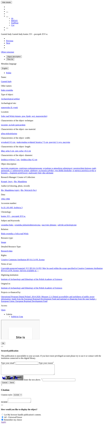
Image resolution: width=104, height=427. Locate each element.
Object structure (7, 52)
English (5, 68)
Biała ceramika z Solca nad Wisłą (14, 234)
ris (12, 18)
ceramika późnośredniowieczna (28, 225)
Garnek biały (6, 81)
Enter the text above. (33, 382)
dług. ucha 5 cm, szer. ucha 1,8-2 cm (16, 151)
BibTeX (14, 21)
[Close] (2, 346)
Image (3, 242)
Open (3, 310)
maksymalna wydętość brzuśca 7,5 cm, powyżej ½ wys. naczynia (43, 142)
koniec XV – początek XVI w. (13, 216)
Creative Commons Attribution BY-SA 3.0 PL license (23, 260)
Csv (12, 25)
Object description (14, 57)
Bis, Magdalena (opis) (10, 190)
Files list (10, 59)
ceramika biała (7, 225)
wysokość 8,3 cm (8, 142)
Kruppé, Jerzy (7, 181)
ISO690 (4, 405)
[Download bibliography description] (7, 16)
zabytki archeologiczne (67, 225)
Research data (6, 251)
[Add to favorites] (7, 12)
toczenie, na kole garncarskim (13, 125)
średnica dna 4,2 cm (29, 159)
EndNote (14, 23)
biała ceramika (7, 90)
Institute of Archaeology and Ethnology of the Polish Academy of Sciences (31, 279)
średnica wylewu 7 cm (10, 159)
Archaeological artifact (10, 99)
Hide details (6, 2)
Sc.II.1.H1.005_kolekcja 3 (11, 207)
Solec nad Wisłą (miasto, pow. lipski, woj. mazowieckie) (24, 116)
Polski (8, 73)
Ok (3, 343)
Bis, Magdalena (20, 181)
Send (12, 384)
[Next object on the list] (8, 43)
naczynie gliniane (49, 225)
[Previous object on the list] (9, 41)
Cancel (4, 384)
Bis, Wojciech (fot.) (29, 190)
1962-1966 (5, 199)
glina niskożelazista (9, 133)
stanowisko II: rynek (9, 107)
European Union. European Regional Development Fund (24, 301)
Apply (3, 425)
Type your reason (46, 363)
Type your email (8, 363)
